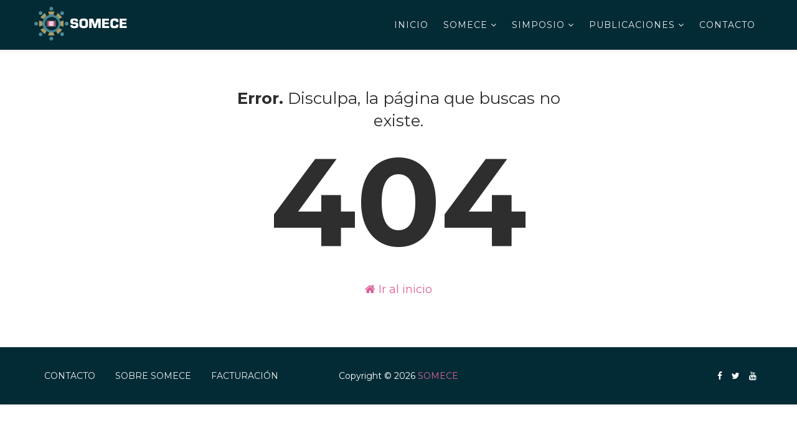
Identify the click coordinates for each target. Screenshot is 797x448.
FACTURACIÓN (244, 375)
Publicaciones (632, 24)
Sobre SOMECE (153, 375)
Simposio (538, 24)
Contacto (727, 24)
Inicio (411, 24)
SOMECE (465, 24)
